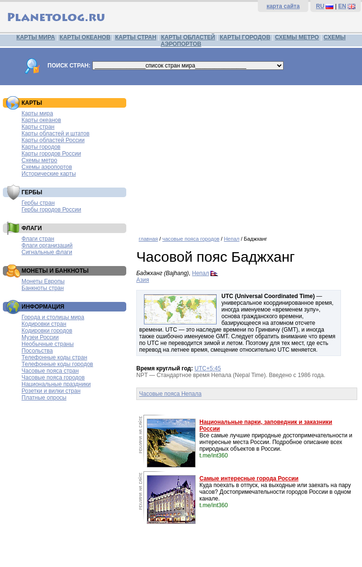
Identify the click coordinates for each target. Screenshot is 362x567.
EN (342, 6)
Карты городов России (51, 153)
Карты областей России (53, 140)
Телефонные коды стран (54, 357)
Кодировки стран (44, 324)
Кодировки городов (47, 330)
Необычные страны (48, 344)
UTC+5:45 (208, 368)
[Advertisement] (246, 157)
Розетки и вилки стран (51, 391)
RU (320, 6)
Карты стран (38, 126)
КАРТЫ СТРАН (135, 37)
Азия (142, 280)
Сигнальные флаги (47, 252)
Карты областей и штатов (55, 133)
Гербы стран (38, 203)
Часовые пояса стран (50, 370)
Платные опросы (44, 397)
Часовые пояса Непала (170, 393)
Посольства (37, 350)
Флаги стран (38, 238)
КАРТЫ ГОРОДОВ (245, 37)
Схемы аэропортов (47, 167)
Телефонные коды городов (57, 364)
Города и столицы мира (53, 317)
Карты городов (41, 147)
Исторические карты (49, 173)
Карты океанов (41, 120)
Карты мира (37, 113)
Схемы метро (39, 160)
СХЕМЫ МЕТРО (297, 37)
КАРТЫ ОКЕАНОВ (85, 37)
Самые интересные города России (248, 478)
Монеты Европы (43, 281)
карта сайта (282, 6)
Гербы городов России (51, 209)
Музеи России (40, 337)
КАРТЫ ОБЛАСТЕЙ (188, 37)
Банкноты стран (43, 288)
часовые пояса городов (190, 239)
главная (148, 239)
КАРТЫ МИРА (35, 37)
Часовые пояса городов (53, 377)
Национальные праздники (56, 384)
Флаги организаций (47, 245)
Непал (232, 239)
